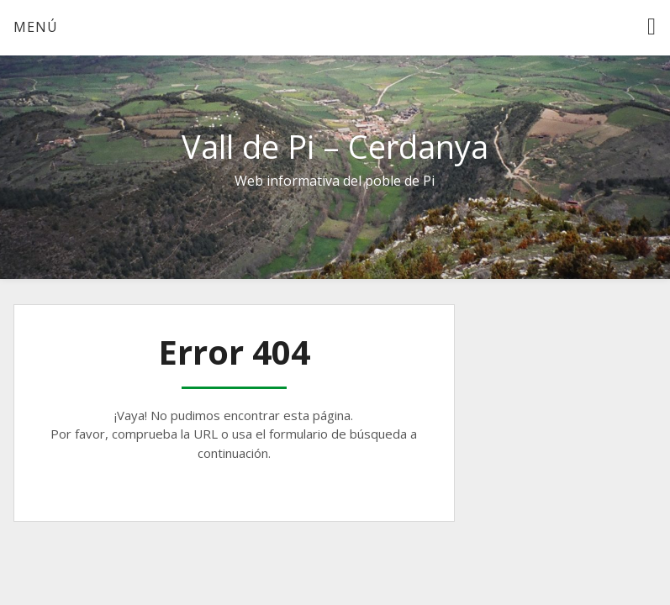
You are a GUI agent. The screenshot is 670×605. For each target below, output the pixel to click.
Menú (35, 27)
